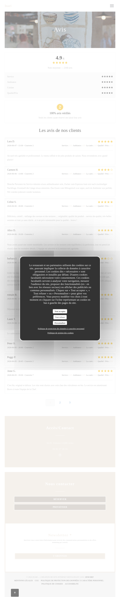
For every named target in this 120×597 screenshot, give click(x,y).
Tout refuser (60, 317)
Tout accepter (60, 311)
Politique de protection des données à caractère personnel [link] (61, 328)
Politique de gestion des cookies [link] (61, 333)
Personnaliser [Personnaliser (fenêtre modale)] (60, 323)
